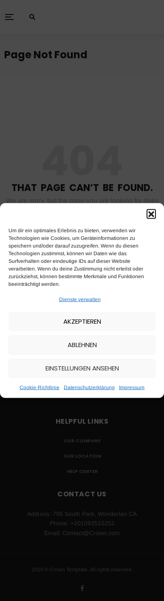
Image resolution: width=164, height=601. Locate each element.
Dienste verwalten (80, 299)
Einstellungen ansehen (82, 368)
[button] (151, 213)
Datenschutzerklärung (89, 387)
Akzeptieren (82, 321)
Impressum (131, 387)
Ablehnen (82, 344)
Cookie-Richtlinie (39, 387)
